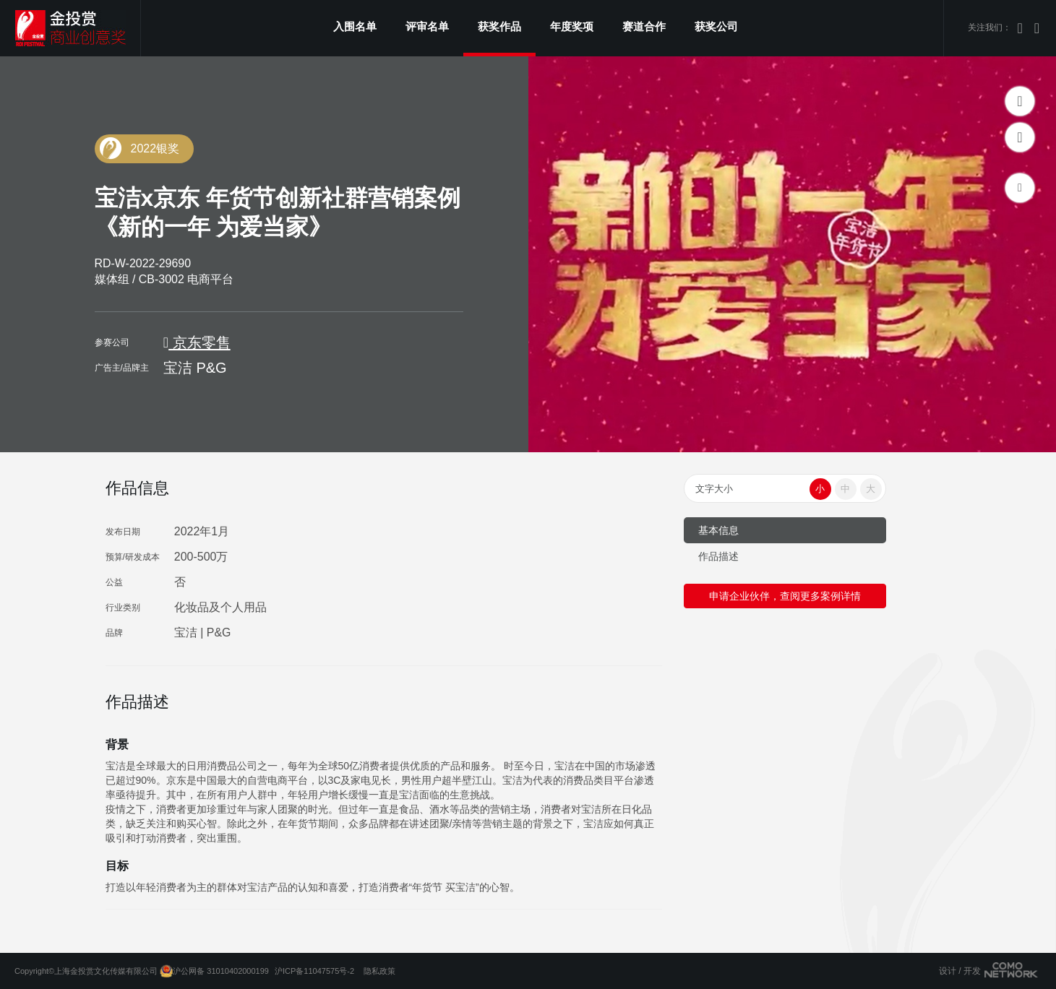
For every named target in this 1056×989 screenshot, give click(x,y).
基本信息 (718, 530)
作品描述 (718, 556)
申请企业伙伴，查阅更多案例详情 (785, 596)
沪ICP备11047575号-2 (314, 971)
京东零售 (197, 342)
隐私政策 (379, 971)
